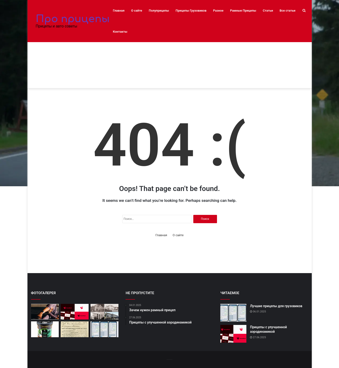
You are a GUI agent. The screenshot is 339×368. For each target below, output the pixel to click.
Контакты (120, 31)
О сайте (136, 10)
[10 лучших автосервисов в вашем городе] (45, 312)
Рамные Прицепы (243, 10)
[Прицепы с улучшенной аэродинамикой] (75, 312)
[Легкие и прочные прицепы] (75, 329)
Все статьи (287, 10)
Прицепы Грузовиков (191, 10)
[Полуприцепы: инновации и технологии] (104, 312)
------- (169, 359)
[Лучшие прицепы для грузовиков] (104, 329)
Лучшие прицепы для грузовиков (276, 306)
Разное (218, 10)
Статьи (268, 10)
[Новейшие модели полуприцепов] (45, 329)
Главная (119, 10)
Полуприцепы (159, 10)
